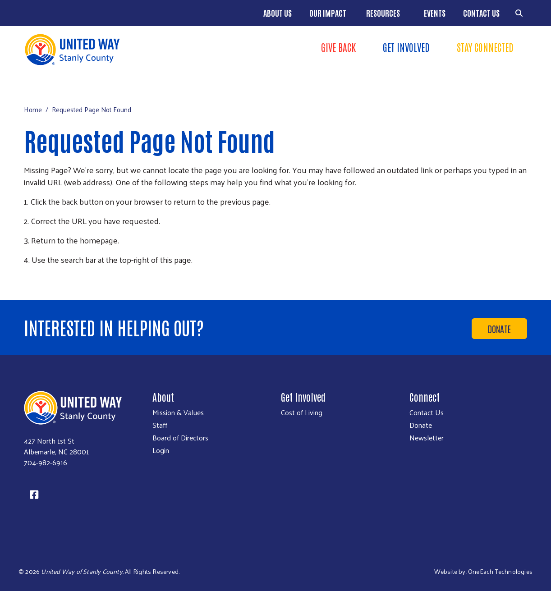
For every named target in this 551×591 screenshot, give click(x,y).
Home (33, 109)
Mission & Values (178, 412)
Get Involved (406, 47)
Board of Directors (180, 437)
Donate (499, 328)
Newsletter (426, 437)
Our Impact (327, 12)
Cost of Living (301, 412)
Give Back (338, 47)
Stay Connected (485, 47)
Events (434, 12)
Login (160, 450)
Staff (159, 425)
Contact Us (481, 12)
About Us (277, 12)
